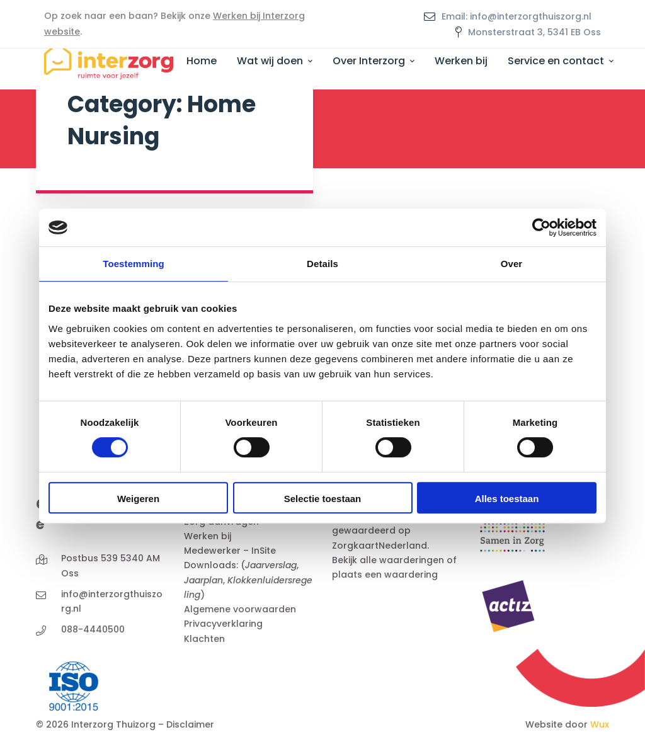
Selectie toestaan (323, 498)
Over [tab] (512, 263)
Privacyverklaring (223, 623)
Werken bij (207, 536)
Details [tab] (322, 263)
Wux (599, 724)
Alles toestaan (507, 498)
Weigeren (138, 498)
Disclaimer (190, 724)
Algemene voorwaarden (240, 609)
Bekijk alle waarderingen (388, 560)
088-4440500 (93, 629)
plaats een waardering (385, 574)
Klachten (204, 638)
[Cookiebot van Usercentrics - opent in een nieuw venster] (541, 227)
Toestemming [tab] (133, 263)
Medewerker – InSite (230, 550)
